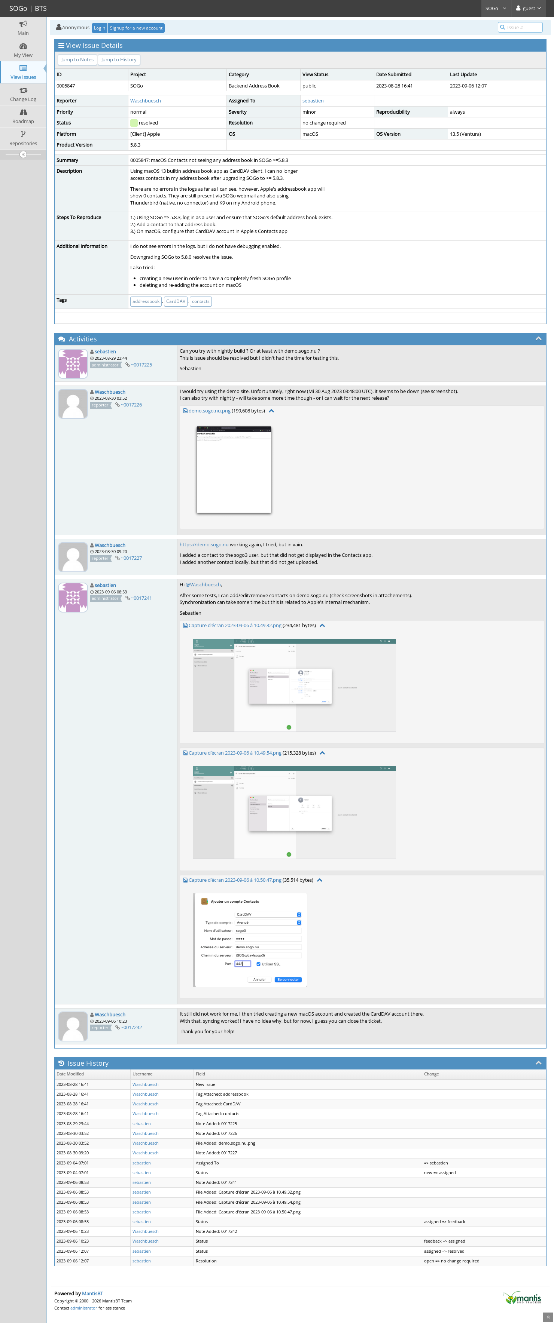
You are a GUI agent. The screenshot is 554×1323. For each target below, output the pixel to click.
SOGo (496, 8)
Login (99, 28)
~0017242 (131, 1027)
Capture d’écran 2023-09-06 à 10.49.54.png (235, 752)
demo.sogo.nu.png (210, 410)
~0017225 (141, 364)
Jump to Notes (77, 59)
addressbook (146, 301)
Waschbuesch (145, 100)
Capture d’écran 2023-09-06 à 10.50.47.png (235, 880)
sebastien (313, 100)
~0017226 (131, 404)
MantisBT (92, 1293)
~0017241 (141, 598)
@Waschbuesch (203, 584)
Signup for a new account (136, 28)
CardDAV (175, 301)
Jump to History (119, 59)
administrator (83, 1308)
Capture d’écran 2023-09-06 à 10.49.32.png (235, 625)
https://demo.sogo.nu (204, 544)
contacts (201, 301)
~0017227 (131, 558)
